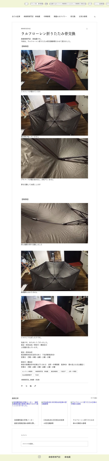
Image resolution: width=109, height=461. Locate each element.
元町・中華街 (72, 371)
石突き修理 (83, 16)
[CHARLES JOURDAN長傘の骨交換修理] (54, 408)
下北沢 (37, 375)
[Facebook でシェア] (22, 386)
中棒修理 (47, 16)
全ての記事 (16, 16)
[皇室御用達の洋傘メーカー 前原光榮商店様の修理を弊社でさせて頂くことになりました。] (25, 408)
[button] (95, 16)
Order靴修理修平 (27, 375)
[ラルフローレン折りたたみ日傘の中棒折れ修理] (84, 408)
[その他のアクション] (87, 29)
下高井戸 (63, 371)
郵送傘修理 (54, 371)
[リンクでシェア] (35, 386)
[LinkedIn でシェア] (31, 386)
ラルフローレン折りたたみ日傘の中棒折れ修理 (83, 421)
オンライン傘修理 (27, 371)
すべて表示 (94, 398)
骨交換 (72, 16)
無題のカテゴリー (60, 16)
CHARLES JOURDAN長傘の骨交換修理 (54, 421)
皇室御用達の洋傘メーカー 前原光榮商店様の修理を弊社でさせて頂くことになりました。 (24, 422)
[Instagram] (39, 457)
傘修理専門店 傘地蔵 (32, 16)
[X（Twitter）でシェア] (26, 386)
